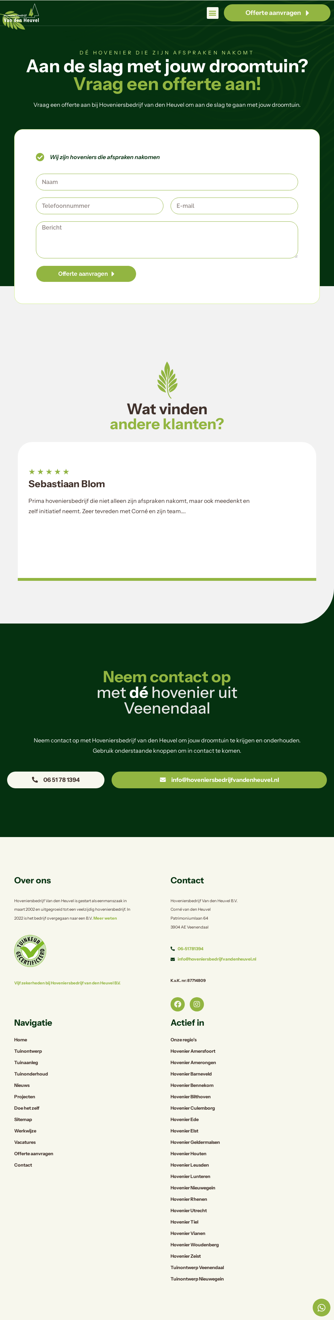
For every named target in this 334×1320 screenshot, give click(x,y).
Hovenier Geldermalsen (195, 1125)
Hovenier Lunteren (190, 1159)
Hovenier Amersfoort (193, 1034)
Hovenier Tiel (184, 1205)
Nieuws (21, 1068)
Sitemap (23, 1102)
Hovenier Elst (184, 1113)
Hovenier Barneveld (191, 1056)
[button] (213, 13)
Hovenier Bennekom (192, 1068)
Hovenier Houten (188, 1136)
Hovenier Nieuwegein (193, 1170)
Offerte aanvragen (33, 1136)
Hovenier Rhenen (189, 1182)
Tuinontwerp (28, 1034)
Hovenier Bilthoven (191, 1079)
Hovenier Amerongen (193, 1045)
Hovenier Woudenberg (195, 1227)
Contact (23, 1148)
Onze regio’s (183, 1022)
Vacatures (25, 1125)
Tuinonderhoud (31, 1056)
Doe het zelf (26, 1091)
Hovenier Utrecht (189, 1193)
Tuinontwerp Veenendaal (197, 1250)
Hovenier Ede (185, 1102)
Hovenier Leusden (190, 1148)
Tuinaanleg (26, 1045)
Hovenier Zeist (186, 1239)
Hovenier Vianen (188, 1216)
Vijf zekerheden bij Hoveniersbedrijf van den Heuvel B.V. (64, 965)
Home (20, 1022)
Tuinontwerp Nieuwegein (197, 1261)
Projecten (24, 1079)
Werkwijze (25, 1113)
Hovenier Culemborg (193, 1091)
